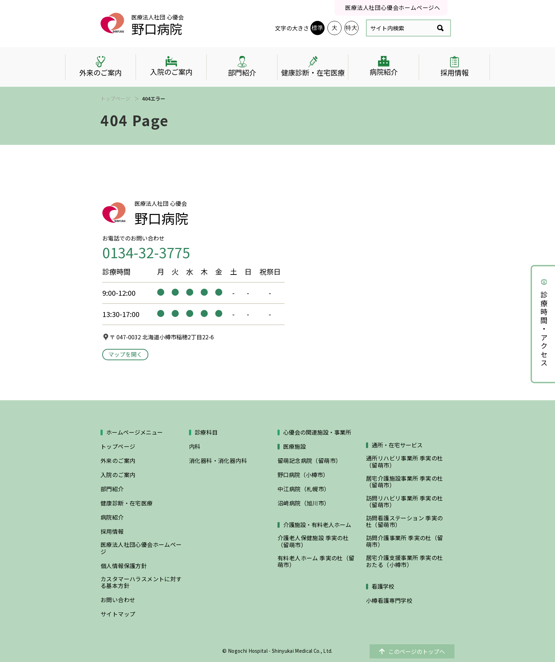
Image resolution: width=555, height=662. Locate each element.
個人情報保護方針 (124, 565)
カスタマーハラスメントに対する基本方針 (141, 582)
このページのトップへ (412, 651)
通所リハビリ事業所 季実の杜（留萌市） (404, 461)
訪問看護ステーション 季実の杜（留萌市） (404, 521)
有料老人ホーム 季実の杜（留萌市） (316, 561)
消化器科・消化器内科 (218, 460)
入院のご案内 (118, 474)
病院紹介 (112, 517)
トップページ (115, 98)
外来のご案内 (118, 460)
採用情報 (112, 531)
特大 (351, 28)
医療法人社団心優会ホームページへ (392, 7)
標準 (317, 28)
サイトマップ (118, 614)
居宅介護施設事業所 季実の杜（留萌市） (404, 481)
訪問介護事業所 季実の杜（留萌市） (404, 541)
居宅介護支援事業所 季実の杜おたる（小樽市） (404, 561)
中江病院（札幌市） (304, 489)
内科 (195, 446)
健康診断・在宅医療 (127, 503)
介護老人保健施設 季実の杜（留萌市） (313, 541)
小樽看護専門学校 (389, 600)
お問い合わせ (118, 599)
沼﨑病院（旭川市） (304, 503)
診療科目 (206, 432)
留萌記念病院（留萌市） (309, 460)
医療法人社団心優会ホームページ (141, 548)
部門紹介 (112, 489)
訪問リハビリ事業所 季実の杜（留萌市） (404, 501)
